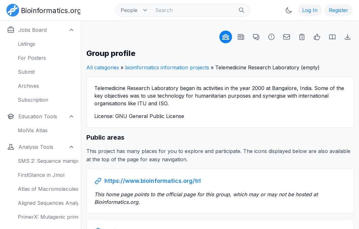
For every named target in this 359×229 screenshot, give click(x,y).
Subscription (33, 100)
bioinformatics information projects (167, 67)
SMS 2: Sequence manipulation (48, 161)
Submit (26, 72)
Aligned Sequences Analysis (48, 203)
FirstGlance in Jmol (41, 175)
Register (338, 10)
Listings (26, 44)
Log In (309, 10)
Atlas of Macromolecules (48, 189)
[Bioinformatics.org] (42, 9)
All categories (102, 67)
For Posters (32, 58)
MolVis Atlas (33, 130)
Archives (28, 86)
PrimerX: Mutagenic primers (48, 217)
